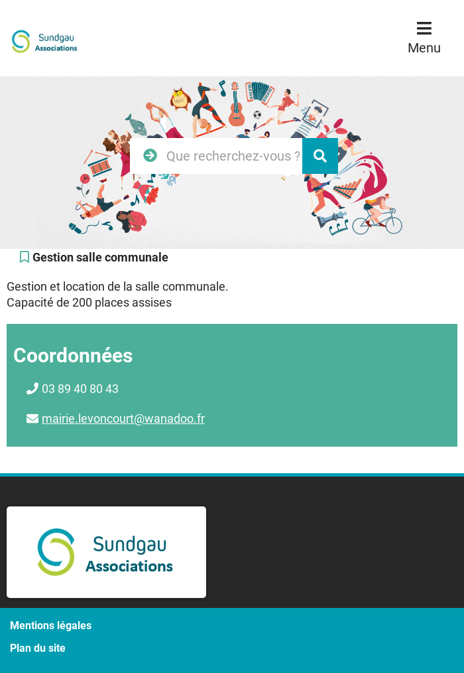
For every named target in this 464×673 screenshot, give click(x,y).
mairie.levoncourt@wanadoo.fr (123, 418)
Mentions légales (50, 625)
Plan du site (38, 648)
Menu (424, 48)
